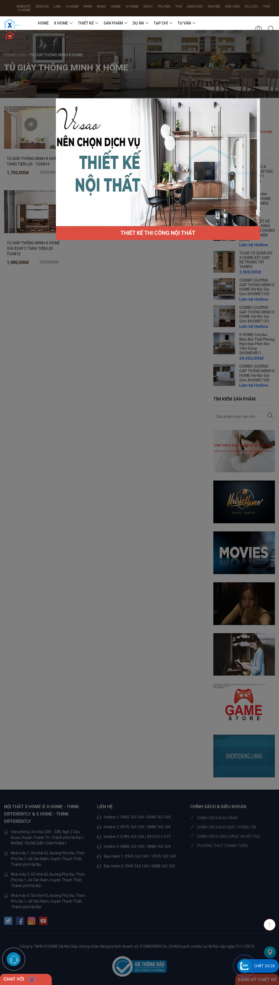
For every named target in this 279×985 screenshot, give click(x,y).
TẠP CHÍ (161, 23)
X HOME (61, 23)
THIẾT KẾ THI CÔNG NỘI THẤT (157, 233)
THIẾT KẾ (86, 23)
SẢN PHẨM (113, 23)
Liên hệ (81, 37)
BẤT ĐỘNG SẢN (51, 37)
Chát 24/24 (264, 966)
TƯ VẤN (184, 23)
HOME (43, 23)
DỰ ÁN (138, 23)
